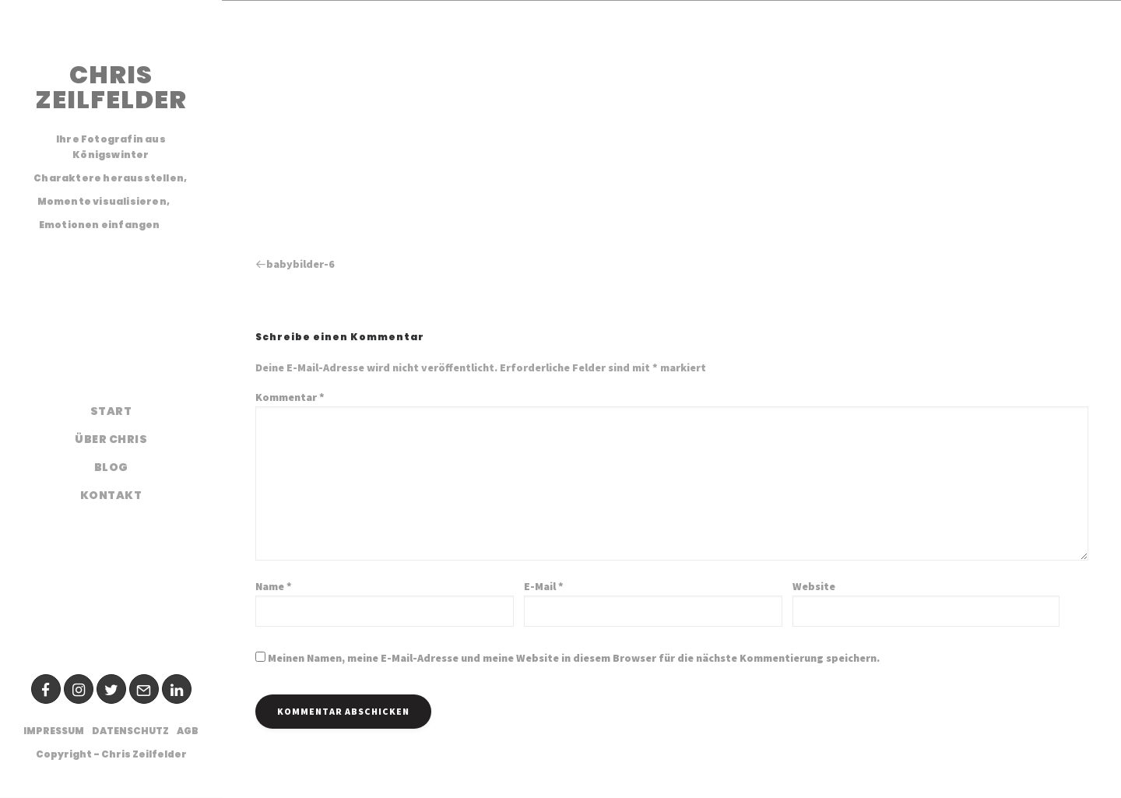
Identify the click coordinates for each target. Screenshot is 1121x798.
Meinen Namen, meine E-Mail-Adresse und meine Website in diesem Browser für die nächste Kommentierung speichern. (574, 658)
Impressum (53, 730)
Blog (111, 467)
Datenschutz (130, 730)
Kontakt (111, 495)
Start (111, 411)
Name (273, 586)
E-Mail (544, 586)
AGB (188, 730)
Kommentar (290, 397)
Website (813, 586)
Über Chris (111, 439)
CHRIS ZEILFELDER (111, 87)
